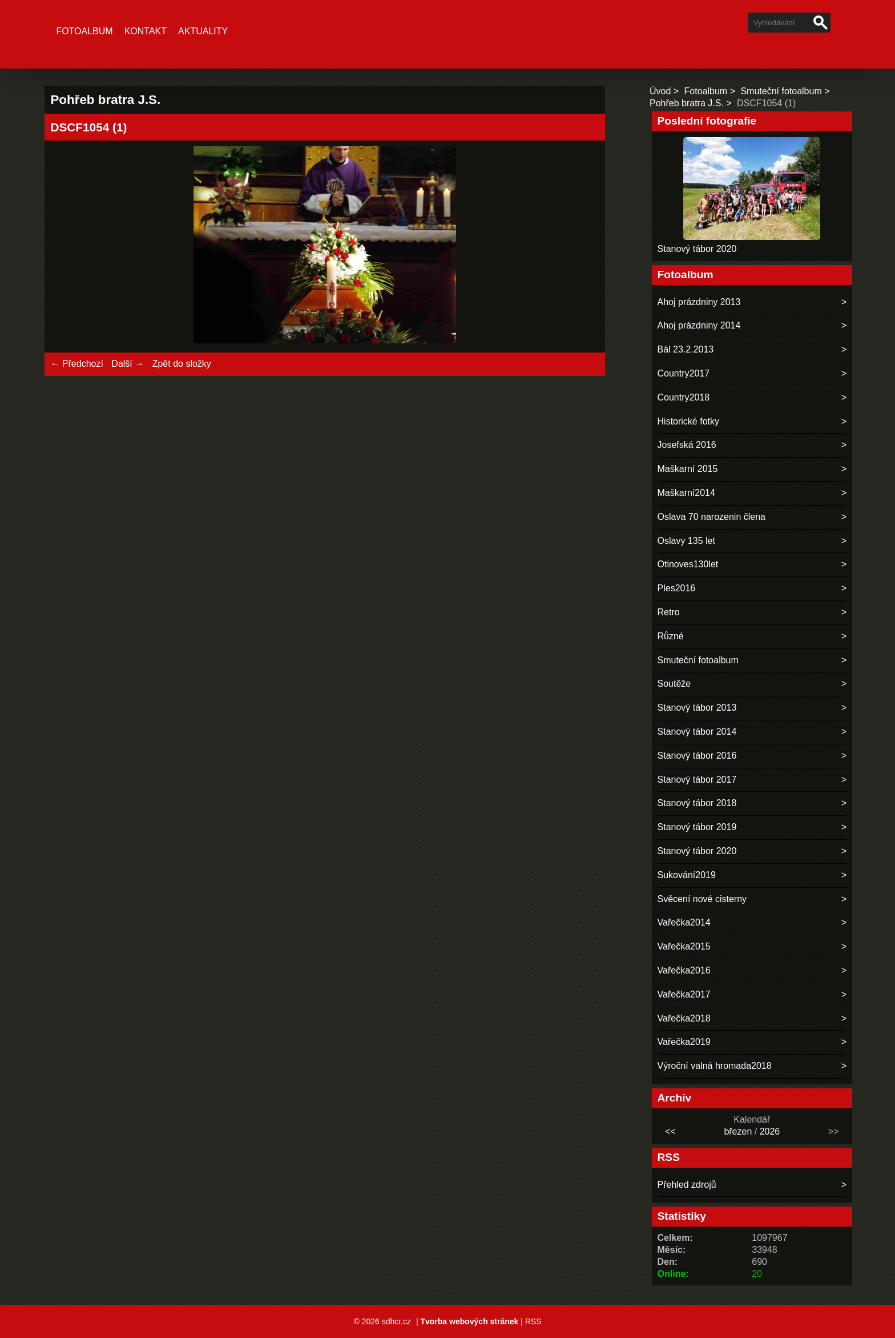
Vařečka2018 (684, 1018)
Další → (127, 363)
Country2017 (684, 373)
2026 (770, 1131)
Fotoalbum (84, 31)
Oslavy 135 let (686, 541)
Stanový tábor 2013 (697, 707)
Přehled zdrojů (687, 1184)
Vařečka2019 (684, 1042)
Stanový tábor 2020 (697, 249)
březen (738, 1131)
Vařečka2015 (684, 946)
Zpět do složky (181, 363)
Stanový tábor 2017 (697, 779)
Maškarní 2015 (688, 469)
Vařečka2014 (684, 922)
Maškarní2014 (686, 493)
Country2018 (684, 397)
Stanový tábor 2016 (697, 755)
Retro (669, 612)
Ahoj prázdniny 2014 (699, 325)
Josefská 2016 (687, 445)
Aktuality (203, 31)
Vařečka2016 (684, 970)
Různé (671, 636)
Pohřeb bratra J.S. (687, 103)
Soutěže (674, 683)
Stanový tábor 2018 (697, 803)
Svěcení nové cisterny (702, 899)
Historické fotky (688, 421)
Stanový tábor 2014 (697, 731)
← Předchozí (76, 363)
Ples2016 (677, 588)
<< (670, 1131)
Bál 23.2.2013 (686, 349)
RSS (533, 1321)
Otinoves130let (688, 564)
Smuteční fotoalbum (780, 91)
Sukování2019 (687, 875)
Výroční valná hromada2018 (715, 1066)
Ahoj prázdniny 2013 (699, 302)
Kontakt (145, 31)
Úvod (660, 91)
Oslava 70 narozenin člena (711, 517)
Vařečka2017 (684, 994)
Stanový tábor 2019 (697, 827)
